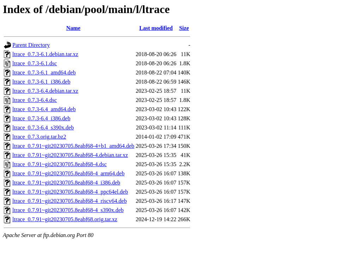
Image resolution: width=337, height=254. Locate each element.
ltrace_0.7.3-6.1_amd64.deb (44, 72)
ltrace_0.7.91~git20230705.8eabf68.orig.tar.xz (64, 219)
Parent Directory (31, 45)
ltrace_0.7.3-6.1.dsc (34, 63)
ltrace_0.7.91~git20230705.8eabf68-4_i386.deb (66, 183)
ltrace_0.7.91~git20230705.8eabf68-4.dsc (59, 164)
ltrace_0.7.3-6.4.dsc (34, 100)
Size (184, 28)
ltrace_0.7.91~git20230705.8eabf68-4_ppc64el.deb (70, 192)
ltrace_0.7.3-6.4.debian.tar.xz (45, 91)
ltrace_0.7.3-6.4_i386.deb (41, 118)
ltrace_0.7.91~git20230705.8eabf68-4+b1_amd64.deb (73, 146)
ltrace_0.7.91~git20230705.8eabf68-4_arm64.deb (68, 173)
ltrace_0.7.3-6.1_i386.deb (41, 82)
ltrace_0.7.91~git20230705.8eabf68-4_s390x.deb (68, 210)
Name (73, 28)
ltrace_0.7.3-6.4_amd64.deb (44, 109)
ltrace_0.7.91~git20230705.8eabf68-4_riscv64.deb (69, 201)
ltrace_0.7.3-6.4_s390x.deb (43, 128)
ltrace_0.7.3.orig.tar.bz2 (39, 137)
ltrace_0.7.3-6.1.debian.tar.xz (45, 54)
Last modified (156, 28)
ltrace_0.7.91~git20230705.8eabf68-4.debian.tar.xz (70, 155)
